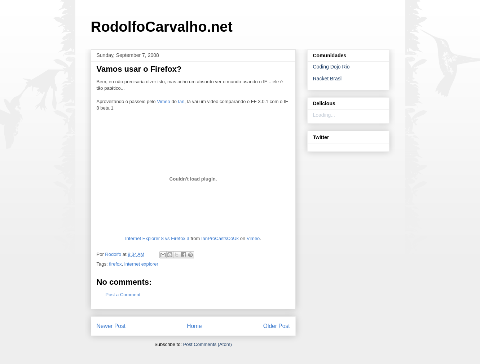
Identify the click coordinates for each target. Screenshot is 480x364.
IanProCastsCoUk (220, 238)
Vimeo (163, 101)
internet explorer (141, 264)
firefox (115, 264)
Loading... (324, 115)
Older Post (276, 326)
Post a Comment (123, 294)
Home (194, 326)
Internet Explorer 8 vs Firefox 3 (157, 238)
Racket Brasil (328, 78)
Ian (181, 101)
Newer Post (111, 326)
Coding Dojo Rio (331, 67)
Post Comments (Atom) (207, 344)
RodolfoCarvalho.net (162, 27)
